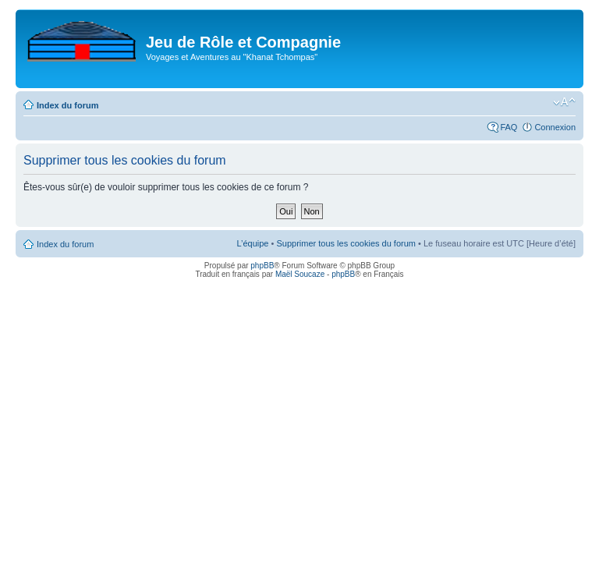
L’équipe (252, 243)
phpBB (262, 265)
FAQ (508, 127)
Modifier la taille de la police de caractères (564, 102)
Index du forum (67, 105)
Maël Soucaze (299, 274)
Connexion (555, 127)
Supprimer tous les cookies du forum (346, 243)
